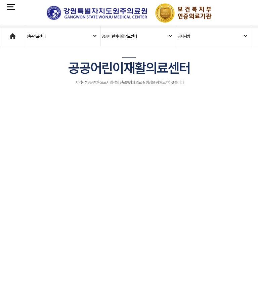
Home (5, 33)
